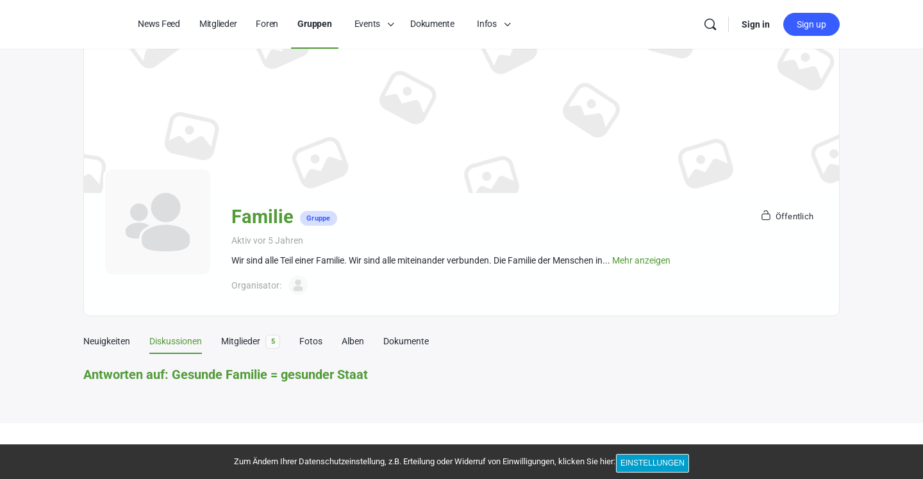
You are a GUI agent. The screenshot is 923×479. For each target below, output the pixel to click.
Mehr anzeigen (641, 260)
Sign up (811, 24)
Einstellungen (655, 464)
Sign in (756, 24)
